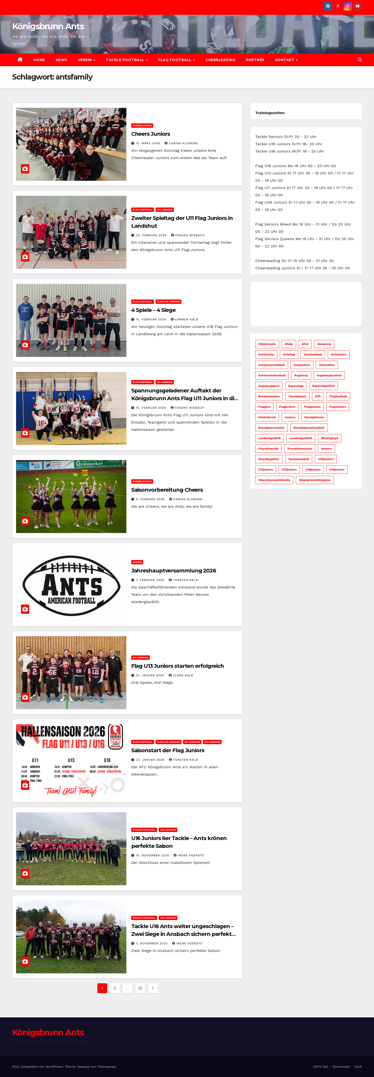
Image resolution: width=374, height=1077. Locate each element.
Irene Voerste (189, 855)
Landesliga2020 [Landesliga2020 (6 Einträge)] (301, 438)
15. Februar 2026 (151, 319)
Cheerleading (220, 60)
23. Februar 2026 (152, 235)
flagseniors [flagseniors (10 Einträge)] (337, 406)
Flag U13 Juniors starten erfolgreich (177, 666)
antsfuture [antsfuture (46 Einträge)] (338, 354)
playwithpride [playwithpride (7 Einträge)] (268, 448)
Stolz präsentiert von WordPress (37, 1066)
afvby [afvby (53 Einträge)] (289, 344)
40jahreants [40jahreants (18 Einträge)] (267, 344)
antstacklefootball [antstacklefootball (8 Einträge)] (271, 375)
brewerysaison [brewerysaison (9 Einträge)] (269, 396)
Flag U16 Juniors (168, 301)
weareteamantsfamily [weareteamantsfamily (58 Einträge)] (274, 480)
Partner (255, 60)
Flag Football (175, 60)
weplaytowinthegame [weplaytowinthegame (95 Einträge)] (314, 480)
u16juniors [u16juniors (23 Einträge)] (313, 469)
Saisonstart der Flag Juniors (167, 750)
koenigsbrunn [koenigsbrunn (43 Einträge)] (314, 417)
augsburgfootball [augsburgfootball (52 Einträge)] (329, 375)
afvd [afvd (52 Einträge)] (305, 344)
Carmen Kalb (184, 319)
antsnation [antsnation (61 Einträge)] (327, 365)
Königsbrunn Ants (48, 26)
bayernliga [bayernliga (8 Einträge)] (296, 386)
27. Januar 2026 (150, 675)
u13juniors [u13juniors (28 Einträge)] (289, 469)
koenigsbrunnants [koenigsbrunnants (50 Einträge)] (271, 427)
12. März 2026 (148, 143)
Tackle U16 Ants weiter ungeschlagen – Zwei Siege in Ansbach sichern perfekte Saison (183, 934)
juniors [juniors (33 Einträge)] (290, 417)
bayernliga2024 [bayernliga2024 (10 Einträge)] (323, 386)
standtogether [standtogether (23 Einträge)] (268, 459)
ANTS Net (320, 1066)
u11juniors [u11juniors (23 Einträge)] (265, 469)
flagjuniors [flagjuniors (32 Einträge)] (287, 406)
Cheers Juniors (150, 134)
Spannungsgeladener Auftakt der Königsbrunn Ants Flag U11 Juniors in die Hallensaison (184, 398)
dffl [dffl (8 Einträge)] (317, 396)
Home (39, 60)
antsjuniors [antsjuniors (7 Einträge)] (302, 365)
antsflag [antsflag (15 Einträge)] (289, 354)
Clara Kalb (181, 675)
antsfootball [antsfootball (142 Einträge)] (313, 354)
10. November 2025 (153, 855)
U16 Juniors (168, 829)
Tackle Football (125, 60)
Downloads (341, 1066)
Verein (85, 60)
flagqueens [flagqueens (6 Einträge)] (312, 406)
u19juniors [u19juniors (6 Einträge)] (337, 469)
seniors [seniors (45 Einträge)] (326, 448)
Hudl (358, 1066)
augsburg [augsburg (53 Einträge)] (301, 375)
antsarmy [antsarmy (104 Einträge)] (324, 344)
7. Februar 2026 (151, 580)
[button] (360, 59)
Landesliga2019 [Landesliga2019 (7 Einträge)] (269, 438)
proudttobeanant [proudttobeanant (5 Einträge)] (300, 448)
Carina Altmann (181, 143)
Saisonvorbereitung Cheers (167, 490)
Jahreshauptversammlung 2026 (173, 570)
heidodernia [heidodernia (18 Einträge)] (267, 417)
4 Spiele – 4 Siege (153, 310)
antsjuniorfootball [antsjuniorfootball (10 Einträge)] (271, 365)
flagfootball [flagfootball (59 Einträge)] (338, 396)
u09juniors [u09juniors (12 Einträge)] (326, 459)
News (61, 60)
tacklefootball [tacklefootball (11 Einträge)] (298, 459)
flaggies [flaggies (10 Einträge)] (264, 406)
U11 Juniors (164, 209)
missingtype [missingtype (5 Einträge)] (329, 438)
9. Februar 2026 (151, 499)
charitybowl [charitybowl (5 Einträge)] (297, 396)
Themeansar (106, 1066)
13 (140, 988)
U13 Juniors (141, 657)
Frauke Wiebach (188, 235)
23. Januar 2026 (151, 759)
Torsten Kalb (183, 580)
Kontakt (285, 60)
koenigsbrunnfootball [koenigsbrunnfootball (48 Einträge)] (309, 427)
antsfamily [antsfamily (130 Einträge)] (266, 354)
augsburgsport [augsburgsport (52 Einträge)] (269, 386)
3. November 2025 (152, 943)
